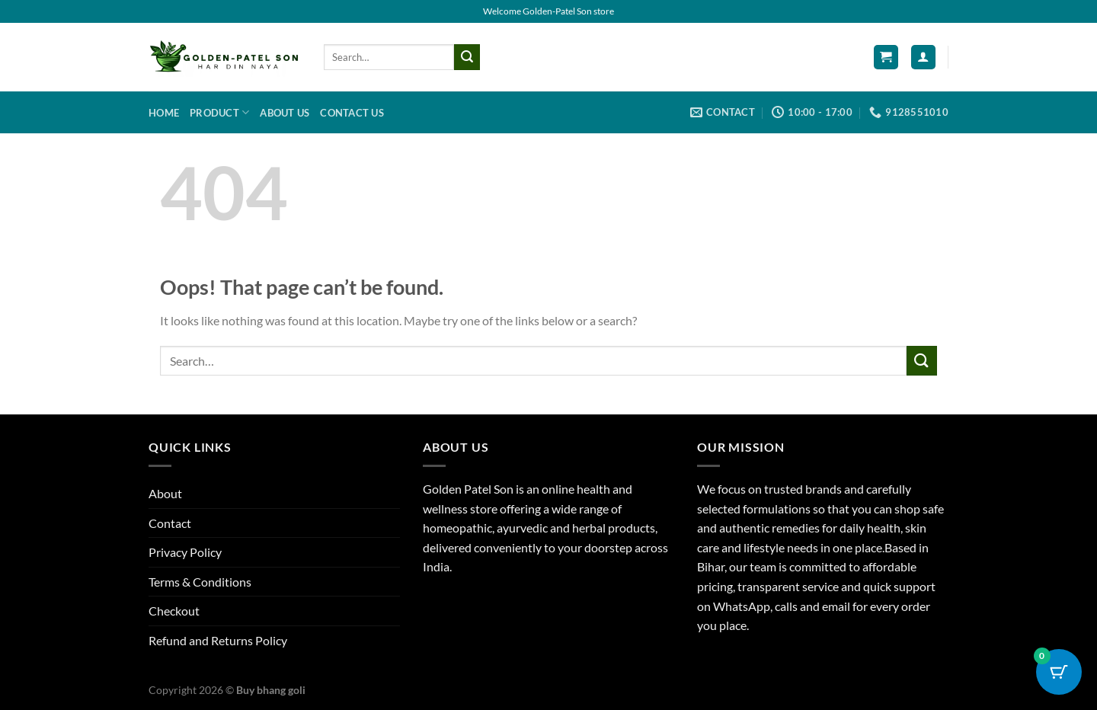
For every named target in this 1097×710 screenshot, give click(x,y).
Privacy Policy (185, 552)
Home (164, 113)
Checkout (174, 610)
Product (219, 112)
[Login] (923, 57)
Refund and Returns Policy (218, 640)
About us (284, 113)
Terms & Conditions (200, 581)
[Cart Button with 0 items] (1059, 672)
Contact (170, 523)
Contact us (352, 113)
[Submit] (467, 57)
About (165, 493)
